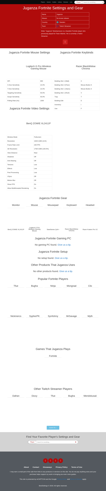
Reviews (65, 2)
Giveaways (47, 467)
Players (43, 2)
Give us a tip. (64, 244)
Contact (36, 467)
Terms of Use (76, 467)
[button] (53, 428)
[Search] (103, 2)
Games (49, 2)
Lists (71, 2)
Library (60, 2)
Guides (54, 2)
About (26, 467)
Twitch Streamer (64, 26)
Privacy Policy (61, 467)
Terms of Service (76, 479)
